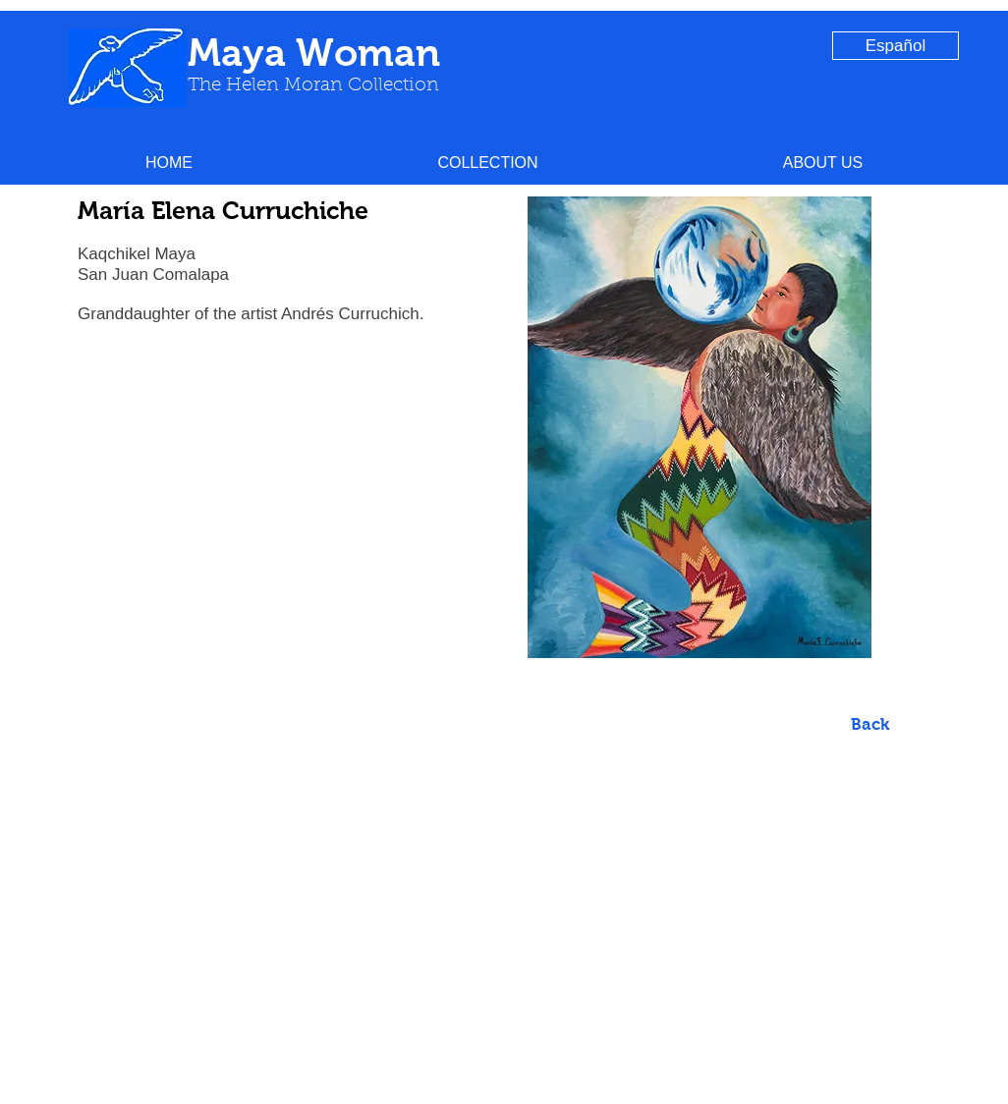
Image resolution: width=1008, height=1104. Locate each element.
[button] (487, 162)
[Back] (869, 725)
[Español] (895, 45)
